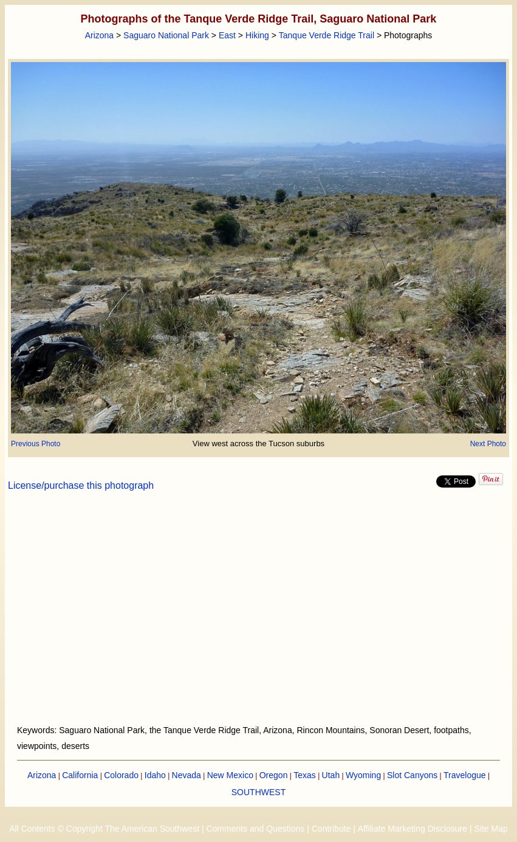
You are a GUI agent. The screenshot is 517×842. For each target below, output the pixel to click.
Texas (304, 775)
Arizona (99, 35)
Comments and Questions (255, 828)
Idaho (155, 775)
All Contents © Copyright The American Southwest (104, 828)
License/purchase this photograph (81, 485)
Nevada (186, 775)
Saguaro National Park (166, 35)
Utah (331, 775)
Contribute (331, 828)
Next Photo (488, 444)
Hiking (257, 35)
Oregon (273, 775)
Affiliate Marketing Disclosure (412, 828)
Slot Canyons (412, 775)
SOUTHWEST (258, 792)
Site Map (490, 828)
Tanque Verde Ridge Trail (326, 35)
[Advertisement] (259, 615)
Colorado (121, 775)
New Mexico (230, 775)
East (227, 35)
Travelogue (464, 775)
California (80, 775)
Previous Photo (35, 444)
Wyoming (363, 775)
